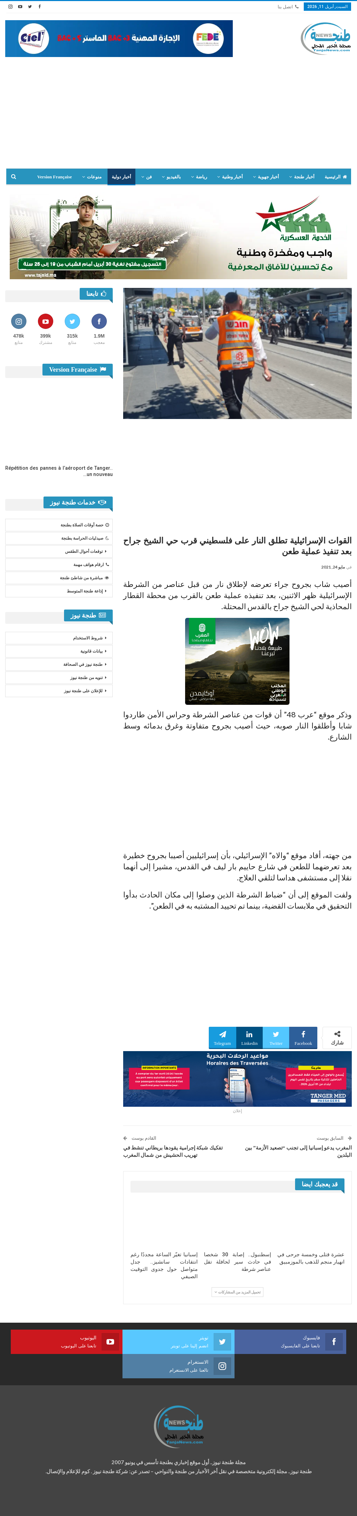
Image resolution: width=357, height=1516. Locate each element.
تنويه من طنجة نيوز (86, 677)
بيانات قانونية (91, 651)
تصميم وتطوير (61, 1504)
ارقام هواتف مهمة (91, 564)
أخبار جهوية (268, 176)
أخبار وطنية (232, 176)
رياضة (201, 176)
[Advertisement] (178, 109)
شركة (27, 1504)
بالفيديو (174, 176)
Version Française (54, 176)
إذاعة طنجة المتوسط (85, 591)
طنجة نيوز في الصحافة (83, 664)
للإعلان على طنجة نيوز (83, 690)
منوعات (94, 176)
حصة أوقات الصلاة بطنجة (85, 525)
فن (149, 176)
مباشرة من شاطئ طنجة (84, 577)
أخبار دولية (121, 176)
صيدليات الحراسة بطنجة (85, 538)
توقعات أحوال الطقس (84, 551)
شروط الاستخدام (88, 638)
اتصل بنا (288, 6)
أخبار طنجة (304, 176)
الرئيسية (336, 176)
